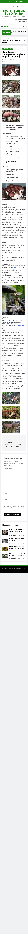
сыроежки (9, 320)
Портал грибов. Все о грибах (14, 12)
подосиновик (20, 325)
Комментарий (8, 468)
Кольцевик (9, 163)
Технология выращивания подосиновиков (15, 1)
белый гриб (17, 267)
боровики (13, 323)
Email (6, 493)
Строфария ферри (11, 161)
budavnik (6, 60)
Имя (5, 487)
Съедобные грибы (8, 48)
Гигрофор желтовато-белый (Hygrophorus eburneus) (16, 531)
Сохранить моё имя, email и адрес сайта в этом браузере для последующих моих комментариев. (14, 507)
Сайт (5, 499)
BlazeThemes (19, 570)
